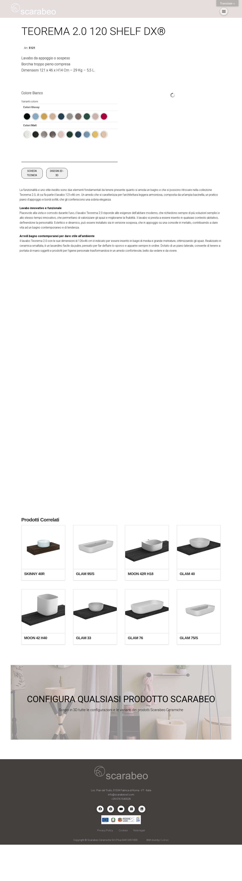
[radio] (27, 116)
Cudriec (164, 876)
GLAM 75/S (189, 674)
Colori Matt (30, 125)
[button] (224, 11)
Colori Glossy (31, 107)
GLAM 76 (135, 674)
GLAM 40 (187, 610)
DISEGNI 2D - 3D (57, 209)
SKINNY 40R (34, 610)
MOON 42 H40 (35, 674)
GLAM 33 (83, 674)
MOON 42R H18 (140, 610)
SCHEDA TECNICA (32, 209)
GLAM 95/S (85, 610)
